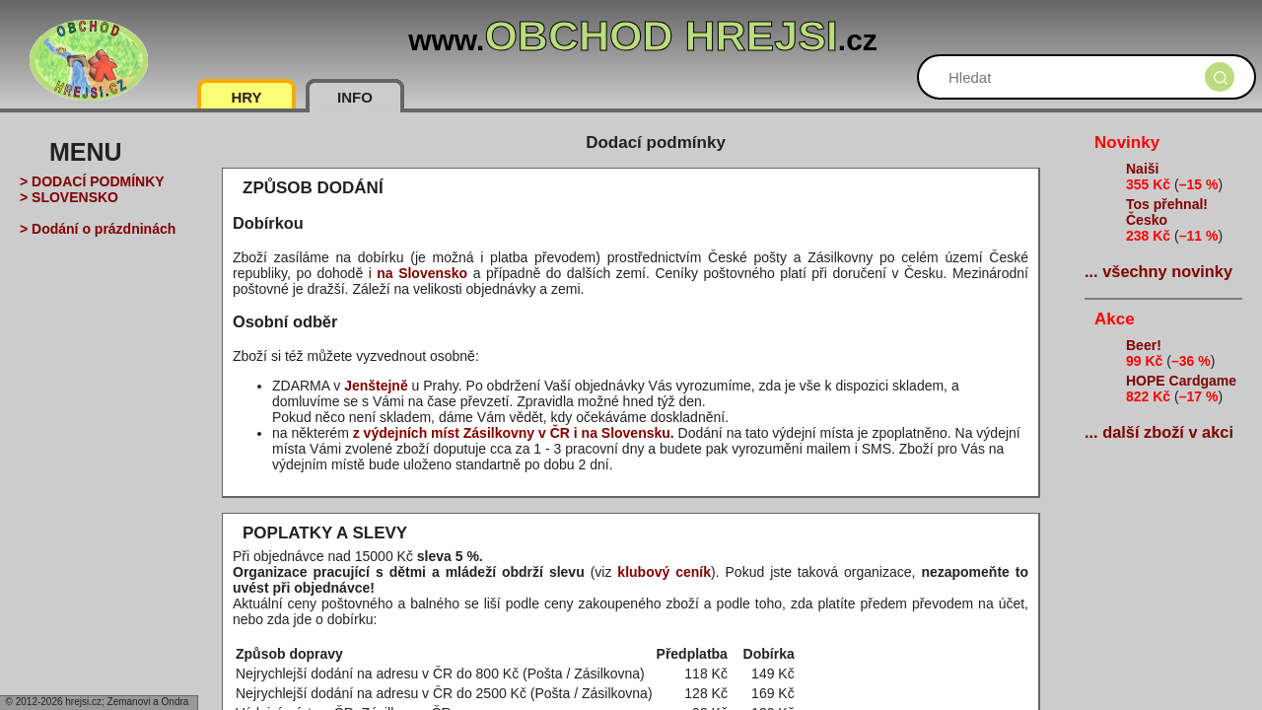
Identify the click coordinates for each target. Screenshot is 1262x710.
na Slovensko (422, 273)
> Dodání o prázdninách (97, 229)
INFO (355, 97)
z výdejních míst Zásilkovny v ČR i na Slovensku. (513, 433)
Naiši (1142, 169)
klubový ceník (664, 572)
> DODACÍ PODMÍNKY (92, 181)
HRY (246, 97)
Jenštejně (376, 385)
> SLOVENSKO (69, 197)
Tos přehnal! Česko (1167, 212)
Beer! (1143, 345)
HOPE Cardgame (1181, 381)
